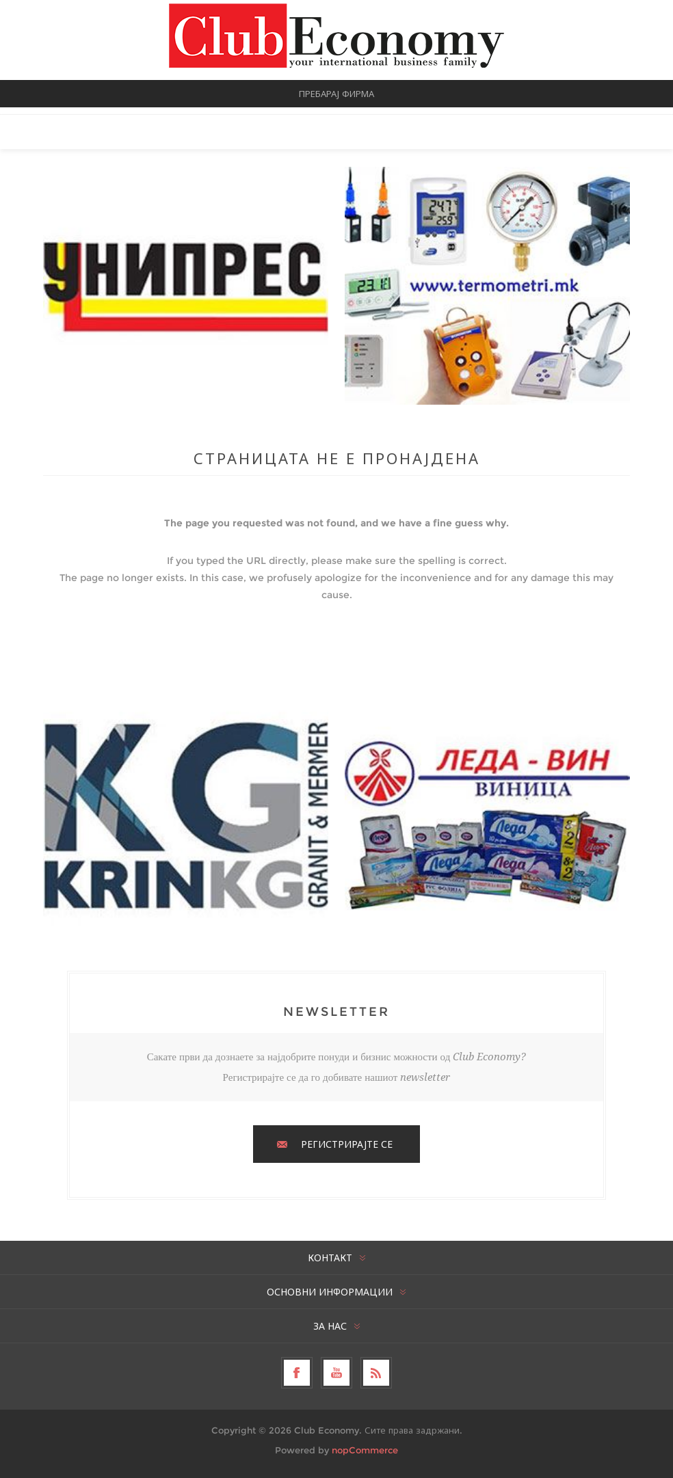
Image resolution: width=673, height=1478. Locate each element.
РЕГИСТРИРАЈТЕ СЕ (347, 1144)
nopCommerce (365, 1450)
